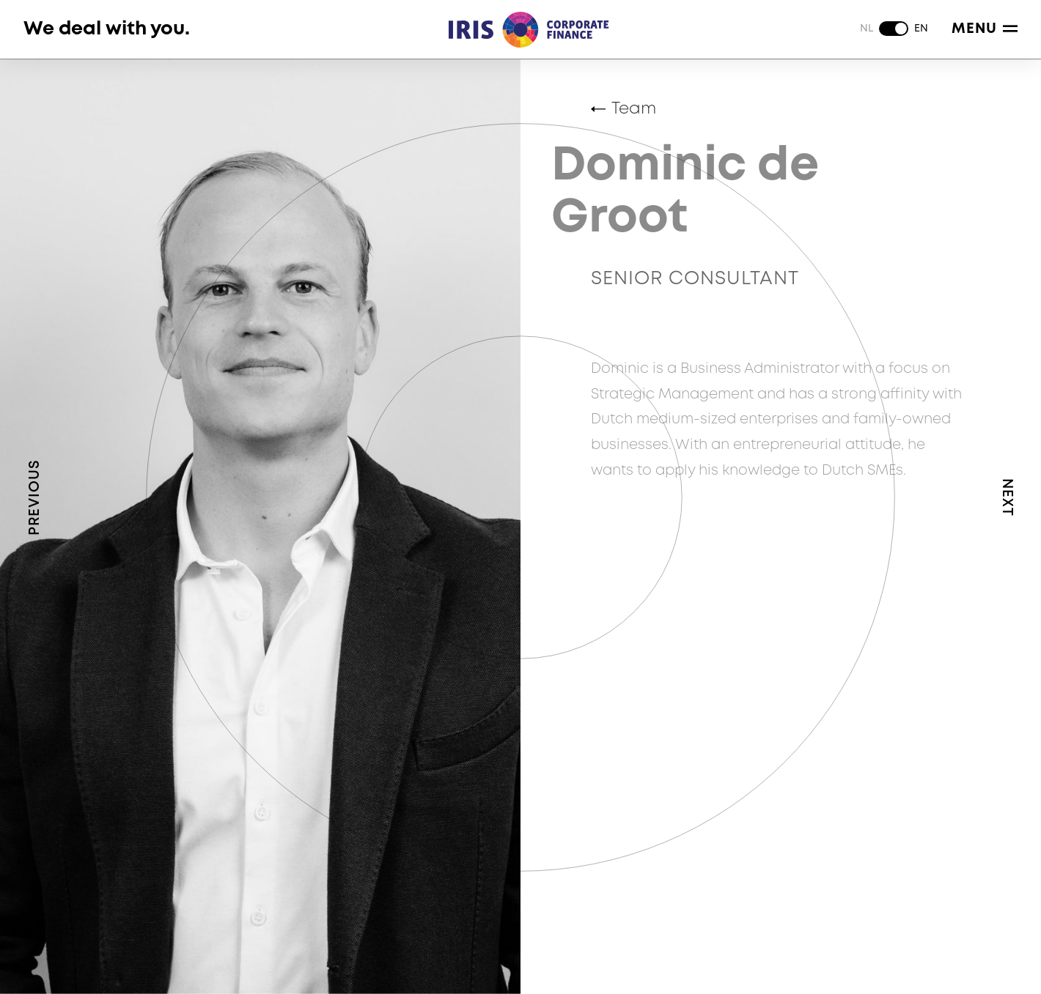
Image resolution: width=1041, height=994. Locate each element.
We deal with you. (106, 29)
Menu (985, 28)
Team (633, 109)
